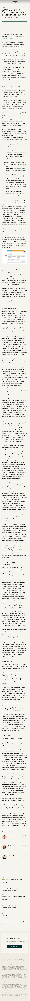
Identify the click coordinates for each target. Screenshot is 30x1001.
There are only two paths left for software (11, 913)
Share (4, 27)
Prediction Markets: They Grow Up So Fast (12, 888)
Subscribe (14, 23)
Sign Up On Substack (14, 946)
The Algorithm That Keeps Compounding (12, 906)
